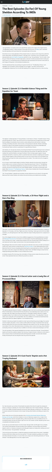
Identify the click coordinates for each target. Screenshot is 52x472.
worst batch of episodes (17, 57)
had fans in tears (29, 246)
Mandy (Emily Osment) (10, 238)
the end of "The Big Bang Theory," (16, 169)
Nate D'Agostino (7, 15)
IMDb (37, 49)
